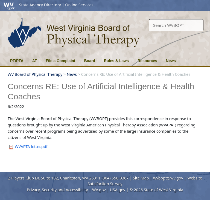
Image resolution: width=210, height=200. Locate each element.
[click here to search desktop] (197, 23)
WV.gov (99, 189)
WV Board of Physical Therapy (35, 74)
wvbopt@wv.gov (168, 178)
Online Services (79, 4)
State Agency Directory (40, 4)
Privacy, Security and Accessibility (57, 189)
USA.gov (117, 189)
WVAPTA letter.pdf (28, 146)
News (72, 74)
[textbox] (176, 25)
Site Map (141, 178)
